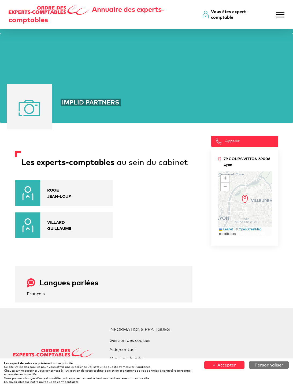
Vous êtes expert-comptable (229, 14)
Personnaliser (269, 365)
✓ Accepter (224, 365)
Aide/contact (122, 349)
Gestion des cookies (129, 340)
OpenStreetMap (250, 229)
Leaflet (226, 229)
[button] (245, 199)
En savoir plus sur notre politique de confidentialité (41, 382)
